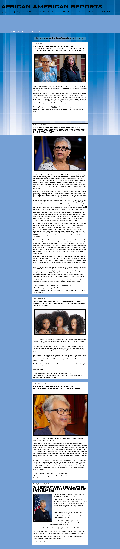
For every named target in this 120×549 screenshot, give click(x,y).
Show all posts (79, 38)
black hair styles (49, 288)
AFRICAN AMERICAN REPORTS (51, 7)
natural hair (36, 377)
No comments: (63, 107)
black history (41, 109)
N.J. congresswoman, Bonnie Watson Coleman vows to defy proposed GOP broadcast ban (59, 489)
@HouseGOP (65, 521)
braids (46, 375)
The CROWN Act (38, 292)
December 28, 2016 (73, 528)
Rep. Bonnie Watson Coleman (69, 109)
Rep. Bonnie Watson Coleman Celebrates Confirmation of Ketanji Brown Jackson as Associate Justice (59, 49)
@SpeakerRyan (75, 521)
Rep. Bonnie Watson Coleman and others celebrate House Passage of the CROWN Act (59, 130)
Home (5, 31)
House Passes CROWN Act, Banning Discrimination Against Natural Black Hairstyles (59, 303)
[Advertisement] (61, 21)
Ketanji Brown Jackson (52, 109)
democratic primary (43, 476)
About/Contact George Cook (38, 31)
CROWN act (52, 375)
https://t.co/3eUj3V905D (63, 524)
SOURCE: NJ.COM (39, 541)
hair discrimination (59, 288)
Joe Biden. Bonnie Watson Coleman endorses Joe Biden (66, 476)
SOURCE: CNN (38, 369)
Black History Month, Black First (19, 31)
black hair (40, 288)
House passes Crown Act (75, 375)
